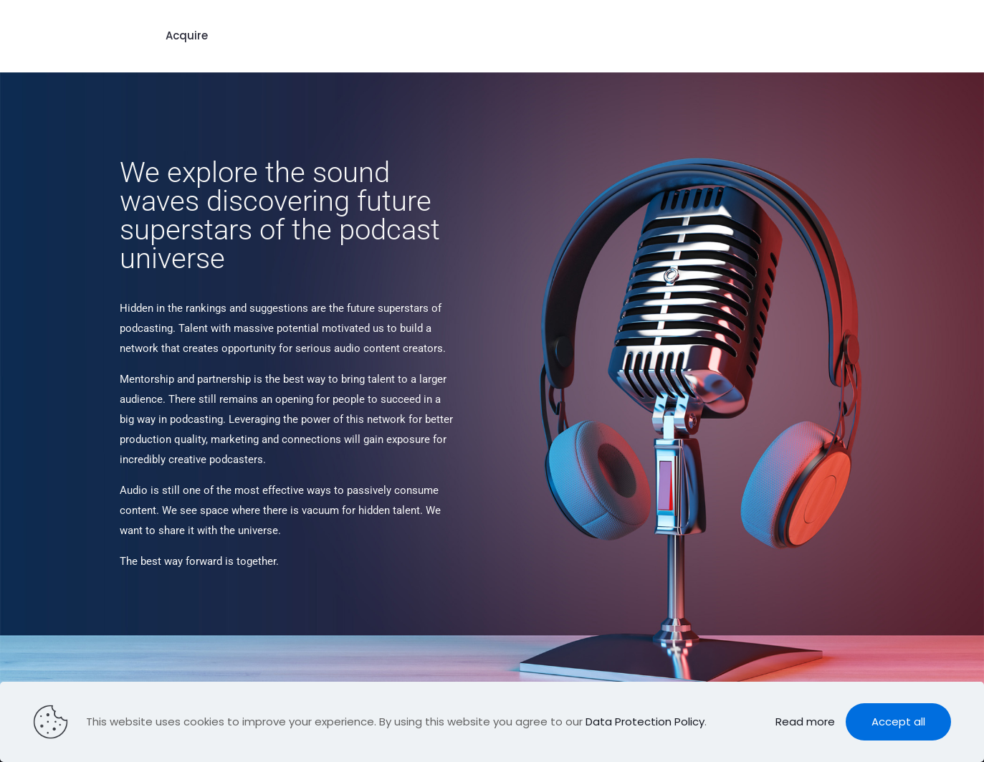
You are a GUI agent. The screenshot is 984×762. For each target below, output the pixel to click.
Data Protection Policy (645, 721)
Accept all (898, 721)
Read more (805, 721)
